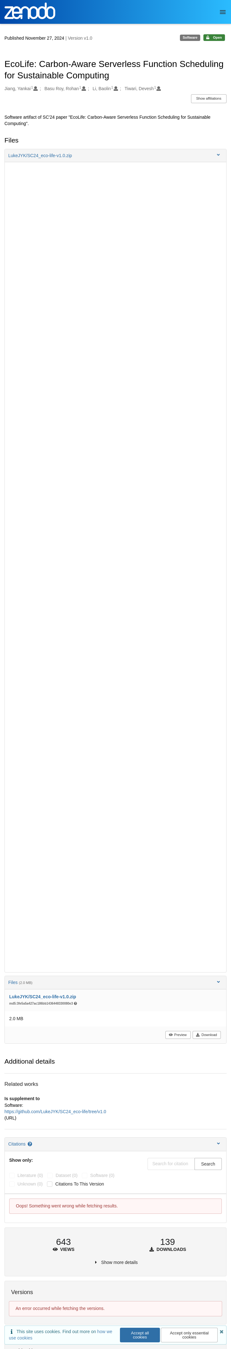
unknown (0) (30, 1183)
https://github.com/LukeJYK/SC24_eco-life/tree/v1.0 (55, 1111)
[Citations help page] (30, 1143)
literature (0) (30, 1175)
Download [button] (206, 1035)
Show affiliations (208, 98)
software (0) (102, 1175)
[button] (115, 155)
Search (208, 1163)
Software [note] (190, 37)
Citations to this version (79, 1183)
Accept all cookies (140, 1335)
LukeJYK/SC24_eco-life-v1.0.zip (42, 996)
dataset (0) (66, 1175)
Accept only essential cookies (189, 1335)
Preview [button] (177, 1035)
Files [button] (114, 982)
